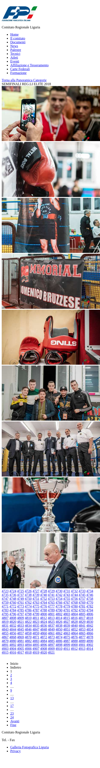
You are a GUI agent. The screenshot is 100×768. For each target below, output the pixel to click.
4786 (28, 610)
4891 (5, 645)
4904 (12, 648)
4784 (12, 610)
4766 (59, 602)
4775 (35, 606)
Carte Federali (20, 69)
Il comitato (17, 38)
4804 (74, 614)
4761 (20, 602)
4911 (66, 648)
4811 (35, 618)
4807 (5, 618)
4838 (59, 625)
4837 (51, 625)
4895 (35, 645)
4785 (20, 610)
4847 (35, 629)
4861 (51, 633)
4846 (28, 629)
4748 (12, 598)
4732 (74, 591)
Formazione (18, 73)
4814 (58, 618)
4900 (74, 645)
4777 (51, 606)
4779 (66, 606)
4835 (35, 625)
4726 (28, 591)
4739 (35, 595)
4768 (74, 602)
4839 (66, 625)
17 (12, 706)
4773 (20, 606)
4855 (5, 633)
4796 (12, 614)
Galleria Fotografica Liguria (29, 747)
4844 (12, 629)
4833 (20, 625)
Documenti (17, 42)
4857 (20, 633)
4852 (74, 629)
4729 (51, 591)
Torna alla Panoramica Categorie (24, 80)
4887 (66, 641)
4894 (28, 645)
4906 (28, 648)
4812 (43, 618)
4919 (35, 652)
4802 (59, 614)
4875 (66, 637)
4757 (82, 598)
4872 (43, 637)
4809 (20, 618)
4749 (20, 598)
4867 (5, 637)
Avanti (14, 721)
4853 (82, 629)
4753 (51, 598)
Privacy (15, 751)
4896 (43, 645)
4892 (12, 645)
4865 (82, 633)
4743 (66, 595)
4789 (51, 610)
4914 (89, 648)
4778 (59, 606)
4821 (20, 622)
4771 (5, 606)
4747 (5, 598)
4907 (35, 648)
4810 (28, 618)
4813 (51, 618)
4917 (20, 652)
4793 (82, 610)
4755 (66, 598)
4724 (12, 591)
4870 (28, 637)
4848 (43, 629)
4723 (5, 591)
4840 (74, 625)
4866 (89, 633)
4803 (66, 614)
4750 (28, 598)
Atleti (14, 57)
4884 (43, 641)
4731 (66, 591)
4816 (74, 618)
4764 (43, 602)
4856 (12, 633)
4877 (82, 637)
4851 (66, 629)
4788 (43, 610)
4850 (59, 629)
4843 (5, 629)
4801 (51, 614)
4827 (66, 622)
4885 (51, 641)
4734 (89, 591)
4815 (66, 618)
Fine (13, 725)
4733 (82, 591)
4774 (28, 606)
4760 (12, 602)
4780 (74, 606)
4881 (20, 641)
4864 (74, 633)
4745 (82, 595)
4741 (51, 595)
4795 (5, 614)
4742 (59, 595)
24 (12, 717)
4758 (89, 598)
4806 (89, 614)
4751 (35, 598)
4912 (74, 648)
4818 (89, 618)
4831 (5, 625)
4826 (59, 622)
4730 (59, 591)
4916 (12, 652)
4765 (51, 602)
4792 (74, 610)
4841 (82, 625)
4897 (51, 645)
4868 (12, 637)
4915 (5, 652)
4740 (43, 595)
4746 (89, 595)
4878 (89, 637)
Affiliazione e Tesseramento (29, 65)
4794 (89, 610)
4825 (51, 622)
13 (12, 698)
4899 (66, 645)
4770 (89, 602)
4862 (59, 633)
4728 (43, 591)
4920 (43, 652)
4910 (59, 648)
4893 (20, 645)
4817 (81, 618)
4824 (43, 622)
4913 (81, 648)
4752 (43, 598)
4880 (12, 641)
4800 (43, 614)
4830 (89, 622)
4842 (89, 625)
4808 (12, 618)
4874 (59, 637)
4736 (12, 595)
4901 (82, 645)
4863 (66, 633)
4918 (28, 652)
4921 (51, 652)
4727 (35, 591)
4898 (59, 645)
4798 (28, 614)
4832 (12, 625)
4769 (82, 602)
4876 (74, 637)
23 (12, 713)
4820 (12, 622)
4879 (5, 641)
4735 (5, 595)
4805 (82, 614)
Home (14, 34)
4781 (82, 606)
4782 (89, 606)
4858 (28, 633)
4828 (74, 622)
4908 (43, 648)
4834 (28, 625)
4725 (20, 591)
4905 (20, 648)
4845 (20, 629)
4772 (12, 606)
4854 (89, 629)
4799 (35, 614)
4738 (28, 595)
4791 (66, 610)
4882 (28, 641)
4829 (82, 622)
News (14, 46)
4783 (5, 610)
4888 (74, 641)
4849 (51, 629)
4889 (82, 641)
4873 (51, 637)
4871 (35, 637)
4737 (20, 595)
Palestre (15, 50)
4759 (5, 602)
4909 (51, 648)
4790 (59, 610)
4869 (20, 637)
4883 (35, 641)
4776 (43, 606)
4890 (89, 641)
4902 (89, 645)
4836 (43, 625)
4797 (20, 614)
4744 (74, 595)
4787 (35, 610)
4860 (43, 633)
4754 (59, 598)
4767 (66, 602)
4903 (5, 648)
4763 (35, 602)
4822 (28, 622)
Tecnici (15, 53)
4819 (5, 622)
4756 (74, 598)
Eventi (14, 61)
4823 (35, 622)
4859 (35, 633)
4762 (28, 602)
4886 (59, 641)
